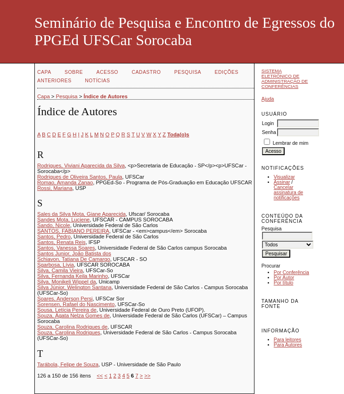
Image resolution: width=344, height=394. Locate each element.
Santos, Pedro (54, 236)
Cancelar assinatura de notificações (288, 192)
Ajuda (268, 99)
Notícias (97, 80)
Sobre (74, 72)
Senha (269, 132)
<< (100, 375)
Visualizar (284, 177)
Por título (284, 282)
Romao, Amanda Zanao (65, 182)
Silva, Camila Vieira (60, 270)
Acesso (107, 72)
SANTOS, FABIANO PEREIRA (73, 231)
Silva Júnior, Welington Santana (74, 287)
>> (147, 375)
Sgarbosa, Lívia (55, 265)
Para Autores (288, 344)
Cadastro (146, 72)
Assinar (282, 182)
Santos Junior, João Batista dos (74, 253)
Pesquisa (187, 72)
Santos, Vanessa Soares (66, 248)
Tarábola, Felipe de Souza (67, 364)
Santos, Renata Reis (61, 242)
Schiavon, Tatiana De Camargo (73, 259)
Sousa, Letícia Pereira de (67, 310)
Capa (44, 72)
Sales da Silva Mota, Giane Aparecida (81, 214)
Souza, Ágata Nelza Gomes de (73, 315)
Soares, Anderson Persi (65, 298)
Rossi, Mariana (55, 188)
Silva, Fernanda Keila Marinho (72, 276)
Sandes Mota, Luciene (63, 219)
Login (268, 123)
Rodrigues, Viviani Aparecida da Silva (81, 165)
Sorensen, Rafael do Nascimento (76, 304)
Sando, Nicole (53, 225)
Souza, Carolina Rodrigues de (72, 327)
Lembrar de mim (291, 143)
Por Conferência (291, 272)
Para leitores (287, 339)
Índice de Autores (105, 96)
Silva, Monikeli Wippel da (66, 281)
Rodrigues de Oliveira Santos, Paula (79, 177)
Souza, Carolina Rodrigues (68, 332)
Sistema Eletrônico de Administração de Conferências (285, 78)
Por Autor (284, 277)
